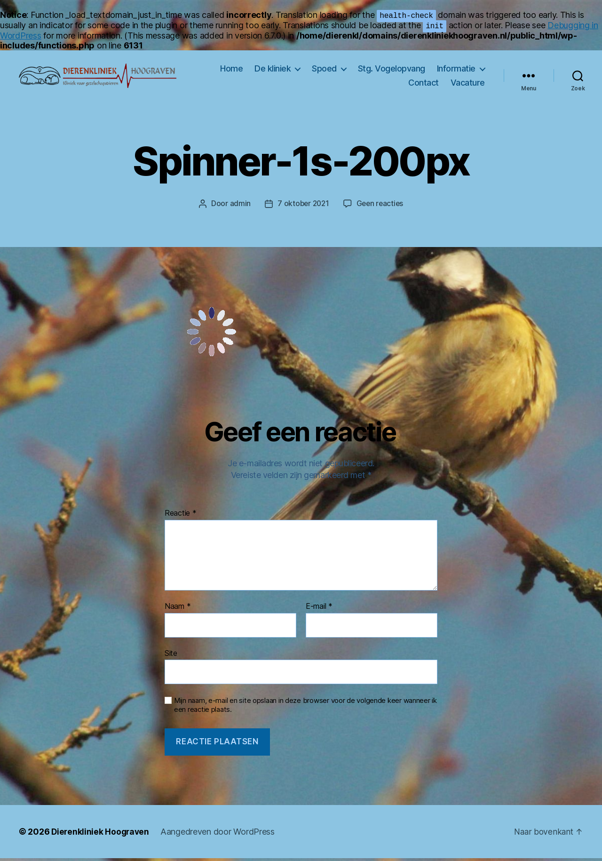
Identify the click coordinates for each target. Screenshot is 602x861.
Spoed (324, 70)
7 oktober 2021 (302, 206)
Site (171, 655)
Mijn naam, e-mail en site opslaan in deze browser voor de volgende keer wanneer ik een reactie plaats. (305, 708)
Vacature (468, 84)
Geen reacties (380, 206)
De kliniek (272, 70)
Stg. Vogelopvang (391, 70)
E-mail (319, 609)
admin (238, 206)
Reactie (181, 516)
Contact (423, 84)
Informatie (456, 70)
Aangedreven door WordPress (220, 834)
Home (231, 70)
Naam (177, 609)
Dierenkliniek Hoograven (101, 834)
